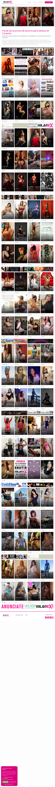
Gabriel (17, 547)
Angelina (30, 360)
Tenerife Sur (18, 190)
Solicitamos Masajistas (47, 238)
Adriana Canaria (45, 547)
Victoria (43, 597)
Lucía (16, 404)
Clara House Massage (47, 166)
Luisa (30, 188)
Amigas (30, 454)
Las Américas (45, 24)
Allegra (17, 94)
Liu (29, 332)
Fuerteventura (5, 405)
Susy (3, 216)
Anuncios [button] (29, 2)
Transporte (44, 525)
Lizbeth (4, 288)
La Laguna (18, 24)
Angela (4, 260)
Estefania (44, 72)
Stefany (30, 575)
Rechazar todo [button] (13, 781)
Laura (16, 575)
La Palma (30, 239)
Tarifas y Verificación (46, 94)
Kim (16, 503)
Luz (42, 23)
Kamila (16, 360)
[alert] (9, 776)
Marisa (3, 454)
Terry (30, 525)
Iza (42, 216)
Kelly (3, 404)
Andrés (43, 575)
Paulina (4, 72)
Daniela (4, 188)
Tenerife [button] (35, 2)
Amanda (4, 597)
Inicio (26, 615)
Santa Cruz (18, 74)
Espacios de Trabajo (7, 310)
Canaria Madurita (32, 404)
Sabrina (30, 310)
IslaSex (17, 72)
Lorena (4, 238)
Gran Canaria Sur (6, 74)
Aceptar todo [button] (5, 781)
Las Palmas (31, 74)
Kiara (3, 431)
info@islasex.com (49, 614)
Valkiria (30, 547)
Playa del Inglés (32, 383)
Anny (43, 503)
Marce (16, 188)
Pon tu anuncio (49, 2)
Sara (30, 23)
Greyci (3, 547)
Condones (4, 94)
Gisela (3, 503)
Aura (16, 382)
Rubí (43, 476)
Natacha (17, 23)
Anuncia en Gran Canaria (19, 475)
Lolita (3, 525)
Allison (30, 216)
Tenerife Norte (31, 505)
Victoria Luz (44, 382)
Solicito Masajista (19, 288)
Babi (3, 116)
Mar (29, 166)
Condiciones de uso (19, 615)
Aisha (3, 360)
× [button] (16, 767)
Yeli (16, 310)
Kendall (43, 454)
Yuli (16, 431)
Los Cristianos (5, 24)
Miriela (30, 503)
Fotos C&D (4, 166)
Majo (3, 144)
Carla (43, 260)
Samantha (4, 332)
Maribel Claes (18, 597)
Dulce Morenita (32, 260)
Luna (16, 116)
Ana (3, 382)
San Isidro (44, 477)
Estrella (17, 238)
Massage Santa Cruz (46, 188)
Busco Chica (44, 144)
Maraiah (30, 116)
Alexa (16, 454)
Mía (3, 23)
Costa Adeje (5, 118)
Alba (43, 288)
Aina (43, 404)
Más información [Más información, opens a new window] (5, 775)
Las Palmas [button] (40, 2)
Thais (16, 260)
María (3, 575)
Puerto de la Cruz (6, 577)
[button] (9, 784)
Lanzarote (44, 455)
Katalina (30, 238)
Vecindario (5, 505)
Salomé (43, 332)
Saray (16, 216)
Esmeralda (17, 525)
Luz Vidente (31, 476)
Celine (30, 288)
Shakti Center (32, 72)
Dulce (43, 360)
